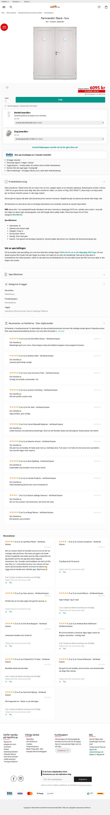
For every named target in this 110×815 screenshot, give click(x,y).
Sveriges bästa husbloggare (36, 751)
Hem (2, 13)
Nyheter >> (5, 1)
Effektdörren (9, 294)
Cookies (29, 744)
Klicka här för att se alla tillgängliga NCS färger (78, 252)
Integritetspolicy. (85, 785)
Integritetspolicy (32, 746)
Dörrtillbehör (18, 215)
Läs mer (61, 331)
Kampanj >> (17, 1)
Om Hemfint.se (31, 742)
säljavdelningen (95, 752)
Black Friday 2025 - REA (34, 749)
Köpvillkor (30, 739)
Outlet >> (27, 1)
